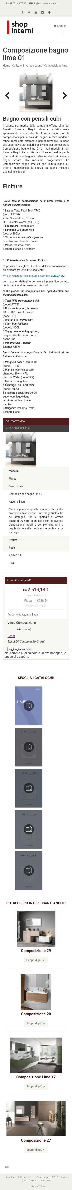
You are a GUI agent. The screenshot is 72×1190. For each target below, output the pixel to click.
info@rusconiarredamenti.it (44, 3)
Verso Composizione (18, 428)
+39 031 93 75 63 (16, 3)
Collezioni (18, 65)
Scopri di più (35, 960)
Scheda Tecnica (15, 421)
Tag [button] (7, 1166)
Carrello (59, 25)
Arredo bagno (34, 65)
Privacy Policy (37, 1186)
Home (6, 65)
